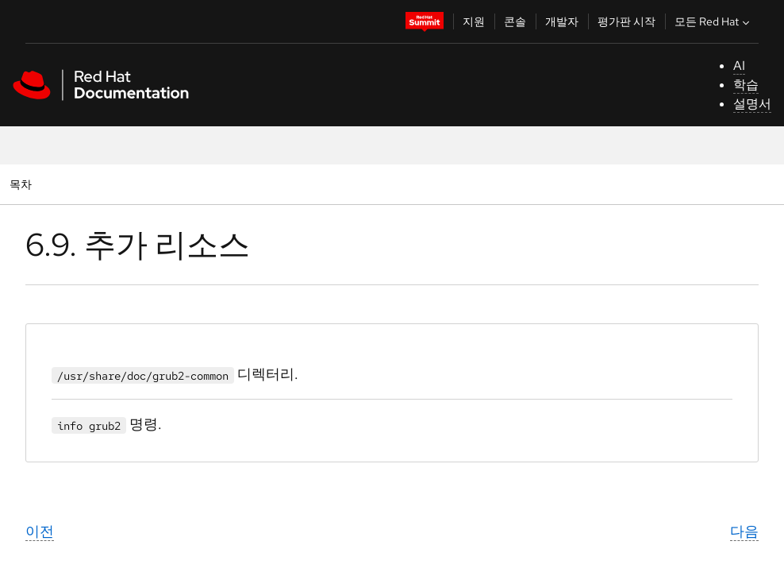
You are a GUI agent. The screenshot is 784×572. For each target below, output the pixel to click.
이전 (39, 531)
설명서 (752, 103)
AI (739, 65)
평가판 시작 (626, 21)
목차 (23, 183)
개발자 (561, 21)
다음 (744, 531)
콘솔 (515, 21)
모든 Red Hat (713, 21)
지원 (474, 21)
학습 (746, 84)
